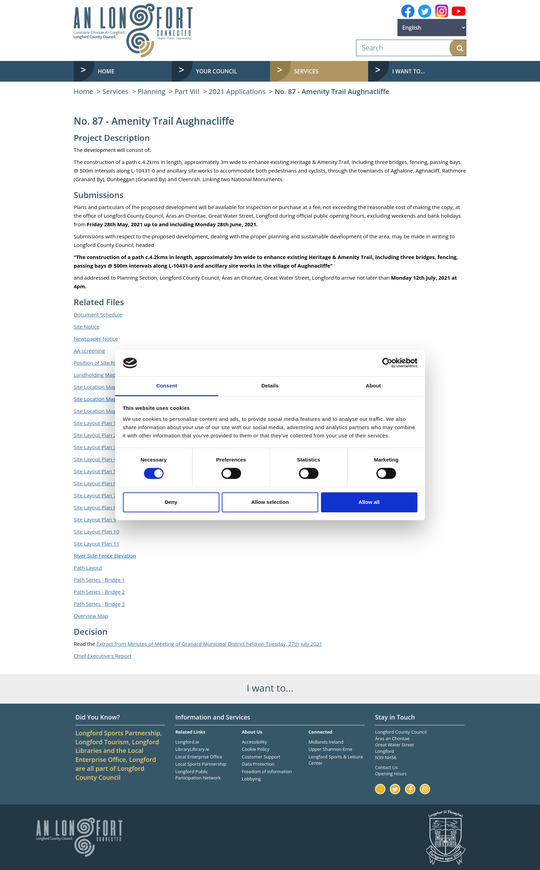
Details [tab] (270, 386)
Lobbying (251, 779)
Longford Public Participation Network (198, 774)
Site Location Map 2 (97, 398)
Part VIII (187, 91)
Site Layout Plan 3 (95, 447)
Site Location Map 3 (97, 410)
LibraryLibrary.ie (192, 749)
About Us (252, 732)
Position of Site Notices (101, 362)
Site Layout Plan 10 (96, 531)
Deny (171, 502)
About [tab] (373, 386)
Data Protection (258, 764)
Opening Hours (391, 773)
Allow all (369, 502)
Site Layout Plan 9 (95, 519)
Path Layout (88, 567)
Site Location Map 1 (97, 386)
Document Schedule (98, 314)
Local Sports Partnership (200, 764)
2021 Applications (237, 91)
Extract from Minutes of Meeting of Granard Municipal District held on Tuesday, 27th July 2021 (209, 643)
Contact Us (386, 767)
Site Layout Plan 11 (96, 543)
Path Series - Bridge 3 (99, 603)
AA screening (89, 350)
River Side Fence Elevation (105, 555)
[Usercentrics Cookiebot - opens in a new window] (387, 363)
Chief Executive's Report (103, 655)
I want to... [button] (408, 71)
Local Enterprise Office (198, 757)
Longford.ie (187, 742)
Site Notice (87, 326)
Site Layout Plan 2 (95, 435)
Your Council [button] (216, 71)
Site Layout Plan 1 (95, 423)
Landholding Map (95, 374)
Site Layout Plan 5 (95, 471)
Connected (320, 732)
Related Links (190, 732)
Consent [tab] (166, 386)
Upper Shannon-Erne (330, 749)
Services (115, 91)
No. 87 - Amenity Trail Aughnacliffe (332, 91)
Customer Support (261, 757)
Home (106, 71)
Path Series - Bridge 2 (99, 591)
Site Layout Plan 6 (95, 483)
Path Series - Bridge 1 (99, 579)
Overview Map (91, 615)
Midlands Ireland (326, 742)
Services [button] (306, 71)
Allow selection (270, 502)
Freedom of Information (267, 771)
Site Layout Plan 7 (95, 495)
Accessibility (254, 742)
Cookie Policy (255, 749)
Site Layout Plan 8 (95, 507)
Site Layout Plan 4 (95, 459)
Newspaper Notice (96, 338)
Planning (152, 91)
